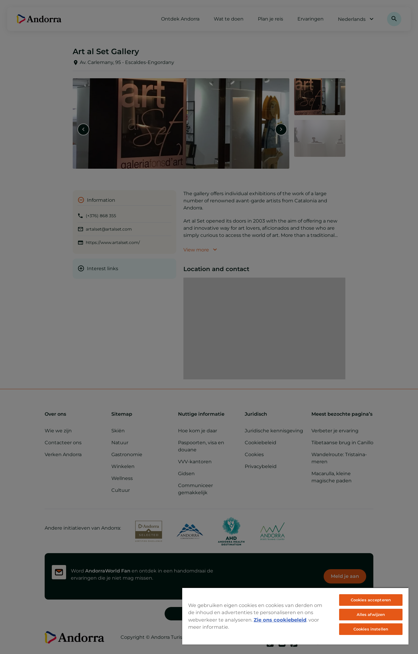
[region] (295, 615)
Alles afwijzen (371, 614)
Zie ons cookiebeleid (280, 620)
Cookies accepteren (371, 599)
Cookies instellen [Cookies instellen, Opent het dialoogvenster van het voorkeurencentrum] (370, 629)
